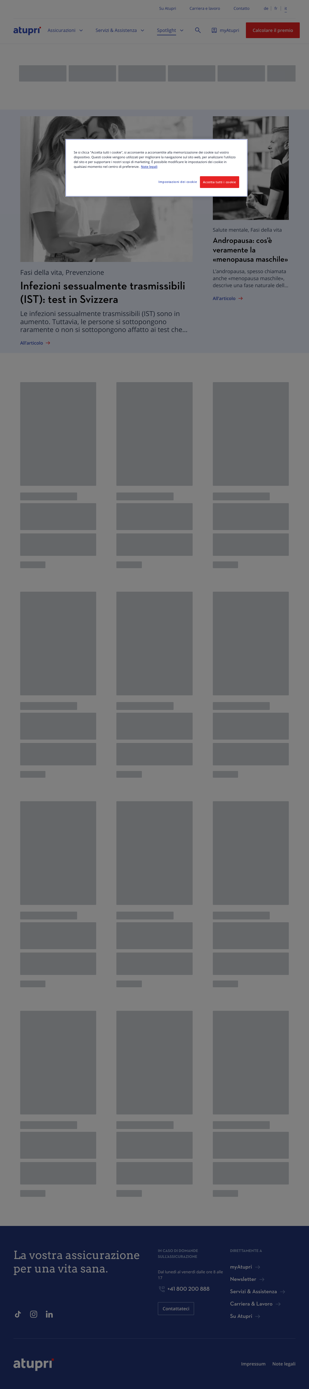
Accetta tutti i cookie (219, 182)
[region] (156, 168)
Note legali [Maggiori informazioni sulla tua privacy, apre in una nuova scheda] (149, 167)
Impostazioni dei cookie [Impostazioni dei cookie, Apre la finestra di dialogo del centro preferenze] (177, 182)
